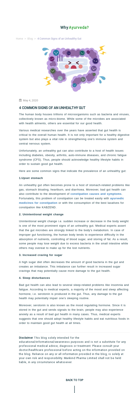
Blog (30, 38)
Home (19, 38)
